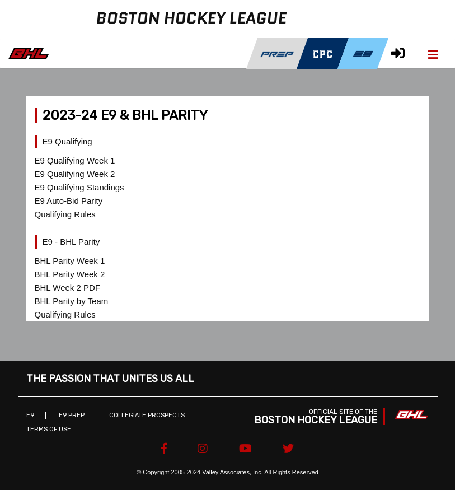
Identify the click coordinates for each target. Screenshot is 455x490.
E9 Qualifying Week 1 (75, 160)
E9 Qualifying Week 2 (75, 174)
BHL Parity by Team (72, 301)
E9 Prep (72, 415)
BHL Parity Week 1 (70, 260)
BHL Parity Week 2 (70, 274)
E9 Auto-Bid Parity (69, 201)
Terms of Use (48, 429)
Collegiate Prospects (147, 415)
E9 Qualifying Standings (79, 187)
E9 (30, 415)
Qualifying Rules (65, 214)
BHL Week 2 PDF (68, 287)
